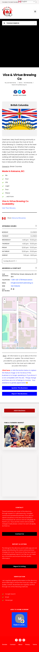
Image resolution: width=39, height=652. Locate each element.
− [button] (4, 302)
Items (20, 82)
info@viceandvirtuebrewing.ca (22, 283)
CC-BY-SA (33, 348)
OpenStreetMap (20, 348)
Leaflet (7, 348)
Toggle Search (11, 23)
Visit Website (15, 286)
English (23, 1)
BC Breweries (28, 82)
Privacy (27, 644)
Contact (12, 644)
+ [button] (4, 299)
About (20, 644)
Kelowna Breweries (19, 218)
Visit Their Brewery (9, 208)
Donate (4, 644)
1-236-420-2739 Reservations (21, 280)
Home (14, 82)
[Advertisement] (19, 47)
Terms (35, 644)
